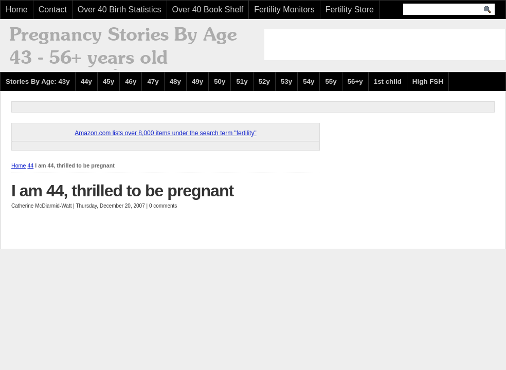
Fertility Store (350, 9)
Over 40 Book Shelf (208, 9)
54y (308, 81)
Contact (53, 9)
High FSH (427, 81)
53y (286, 81)
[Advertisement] (384, 44)
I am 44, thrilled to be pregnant (122, 190)
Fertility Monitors (284, 9)
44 (30, 165)
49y (197, 81)
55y (330, 81)
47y (152, 81)
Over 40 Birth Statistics (119, 9)
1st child (388, 81)
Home (17, 9)
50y (219, 81)
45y (108, 81)
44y (86, 81)
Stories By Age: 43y (38, 81)
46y (130, 81)
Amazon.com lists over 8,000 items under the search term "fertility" (165, 133)
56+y (355, 81)
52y (264, 81)
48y (175, 81)
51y (241, 81)
